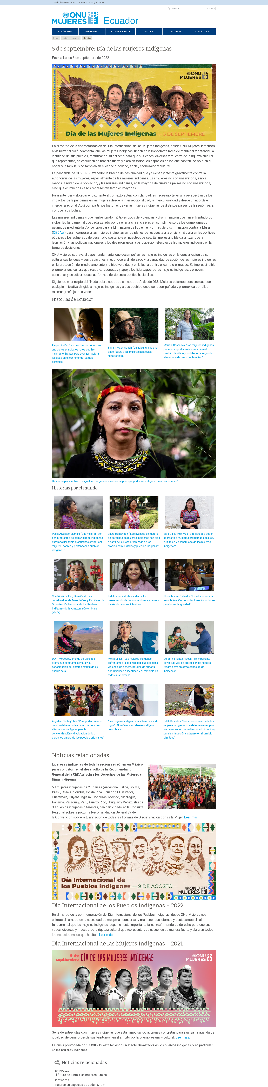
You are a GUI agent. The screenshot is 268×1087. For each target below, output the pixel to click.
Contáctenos (202, 32)
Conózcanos (65, 32)
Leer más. (191, 817)
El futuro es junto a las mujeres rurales (81, 1075)
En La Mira (176, 32)
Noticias (87, 38)
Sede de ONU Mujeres (64, 2)
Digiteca (149, 32)
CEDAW (58, 233)
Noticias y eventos (120, 32)
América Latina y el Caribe (91, 2)
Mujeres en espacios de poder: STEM (80, 1084)
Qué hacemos (92, 32)
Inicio (55, 38)
